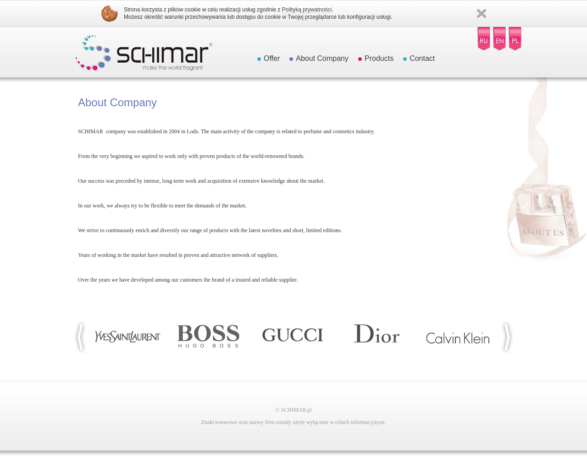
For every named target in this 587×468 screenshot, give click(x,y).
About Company (322, 58)
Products (379, 58)
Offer (272, 58)
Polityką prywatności (307, 9)
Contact (422, 58)
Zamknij (481, 13)
